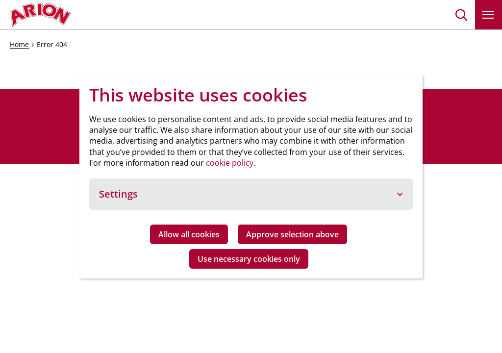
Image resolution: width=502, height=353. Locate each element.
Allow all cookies (189, 234)
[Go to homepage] (40, 14)
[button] (461, 14)
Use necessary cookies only (249, 258)
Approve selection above (292, 234)
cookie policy (229, 162)
